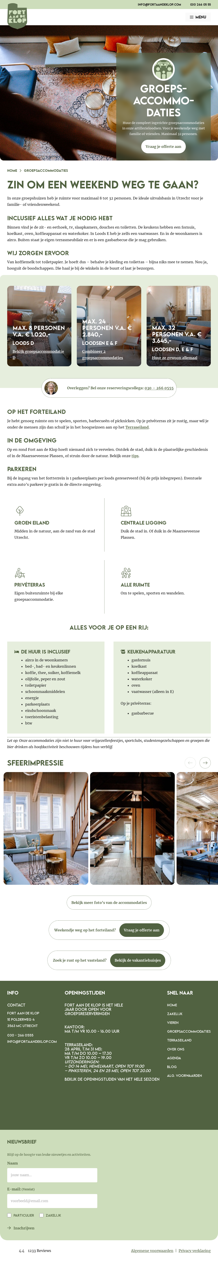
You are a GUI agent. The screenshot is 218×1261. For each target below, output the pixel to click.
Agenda (174, 1058)
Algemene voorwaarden (152, 1250)
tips (135, 456)
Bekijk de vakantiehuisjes (138, 960)
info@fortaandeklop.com (159, 4)
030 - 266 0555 (20, 1035)
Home (12, 170)
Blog (172, 1067)
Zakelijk (174, 1014)
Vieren (173, 1022)
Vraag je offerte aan (163, 146)
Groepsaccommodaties (189, 1031)
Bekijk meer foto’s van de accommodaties (109, 902)
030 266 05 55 (200, 4)
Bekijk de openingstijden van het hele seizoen (112, 1079)
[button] (205, 762)
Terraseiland (137, 427)
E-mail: (21, 1189)
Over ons (175, 1049)
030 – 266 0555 (159, 388)
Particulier (23, 1215)
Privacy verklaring (195, 1250)
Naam (12, 1163)
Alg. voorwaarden (184, 1075)
